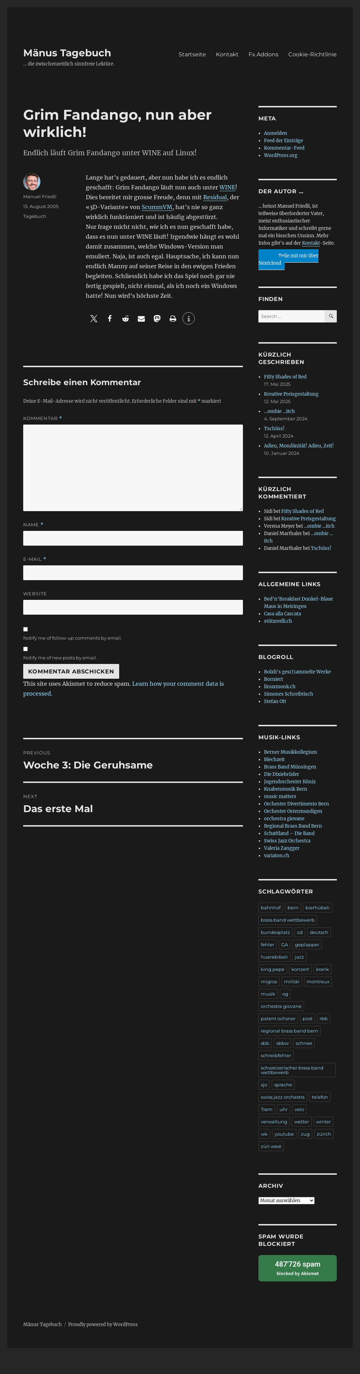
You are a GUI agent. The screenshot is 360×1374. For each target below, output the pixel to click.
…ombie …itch (279, 411)
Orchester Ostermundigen (293, 811)
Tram (266, 1109)
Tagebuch (34, 216)
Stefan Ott (275, 701)
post (308, 1018)
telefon (320, 1097)
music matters (280, 796)
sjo (264, 1084)
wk (264, 1134)
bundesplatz (275, 932)
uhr (283, 1109)
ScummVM (157, 207)
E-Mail (34, 559)
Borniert (273, 679)
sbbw (282, 1043)
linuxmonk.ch (280, 687)
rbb (324, 1018)
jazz (299, 957)
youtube (284, 1134)
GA (284, 944)
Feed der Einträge (283, 141)
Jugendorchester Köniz (290, 782)
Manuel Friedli (40, 196)
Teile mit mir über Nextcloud (288, 258)
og (285, 994)
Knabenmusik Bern (285, 789)
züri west (271, 1146)
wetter (301, 1121)
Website (35, 593)
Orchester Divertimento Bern (296, 804)
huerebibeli (274, 957)
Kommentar (42, 418)
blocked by (298, 1267)
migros (269, 981)
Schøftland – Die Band (289, 833)
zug (305, 1134)
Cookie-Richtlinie (312, 54)
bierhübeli (318, 907)
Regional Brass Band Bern (293, 826)
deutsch (319, 932)
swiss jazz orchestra (283, 1097)
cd (300, 932)
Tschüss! (274, 429)
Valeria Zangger (282, 848)
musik (268, 994)
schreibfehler (276, 1055)
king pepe (272, 969)
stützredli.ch (278, 621)
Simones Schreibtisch (288, 694)
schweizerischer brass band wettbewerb (292, 1070)
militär (292, 981)
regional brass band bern (289, 1031)
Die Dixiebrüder (281, 774)
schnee (304, 1043)
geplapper (307, 944)
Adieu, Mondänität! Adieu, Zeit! (299, 446)
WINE (227, 187)
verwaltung (274, 1121)
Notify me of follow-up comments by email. (72, 638)
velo (299, 1109)
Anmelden (275, 133)
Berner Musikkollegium (290, 752)
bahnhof (271, 907)
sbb (265, 1043)
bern (293, 907)
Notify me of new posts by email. (60, 657)
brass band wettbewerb (288, 920)
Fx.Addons (263, 54)
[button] (94, 318)
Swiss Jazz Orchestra (287, 841)
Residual (215, 197)
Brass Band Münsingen (290, 767)
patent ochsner (278, 1018)
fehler (267, 944)
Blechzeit (274, 760)
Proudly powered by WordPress (103, 1323)
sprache (283, 1084)
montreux (318, 981)
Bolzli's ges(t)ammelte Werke (297, 672)
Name (33, 525)
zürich (324, 1134)
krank (322, 969)
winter (323, 1121)
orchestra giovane (284, 819)
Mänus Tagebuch (67, 53)
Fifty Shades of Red (285, 377)
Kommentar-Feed (284, 148)
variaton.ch (276, 856)
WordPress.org (280, 155)
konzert (300, 969)
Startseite (192, 54)
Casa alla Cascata (282, 614)
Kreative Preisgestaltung (291, 394)
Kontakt (227, 54)
